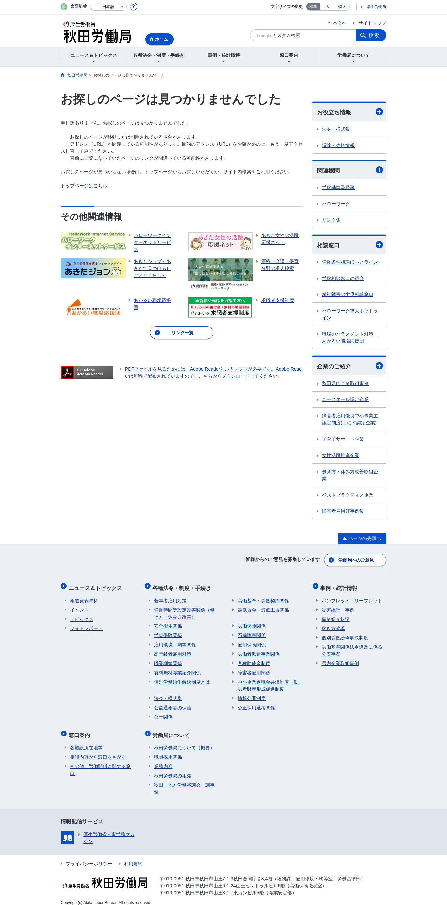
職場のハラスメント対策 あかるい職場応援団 (350, 338)
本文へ (340, 23)
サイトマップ (372, 23)
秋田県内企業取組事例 (345, 384)
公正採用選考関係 (256, 704)
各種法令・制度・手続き (183, 586)
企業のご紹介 (350, 367)
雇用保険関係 (252, 641)
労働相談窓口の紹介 (343, 279)
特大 (342, 6)
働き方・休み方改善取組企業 (350, 476)
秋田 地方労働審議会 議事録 (184, 782)
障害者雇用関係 (254, 669)
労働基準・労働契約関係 (263, 597)
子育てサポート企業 (343, 440)
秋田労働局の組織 (172, 769)
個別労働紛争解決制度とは (182, 678)
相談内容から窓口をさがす (98, 750)
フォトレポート (86, 625)
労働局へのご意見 (356, 560)
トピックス (81, 616)
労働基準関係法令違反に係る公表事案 (352, 647)
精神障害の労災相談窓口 (347, 295)
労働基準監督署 (338, 188)
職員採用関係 (168, 750)
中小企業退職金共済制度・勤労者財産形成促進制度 (268, 682)
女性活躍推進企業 (340, 456)
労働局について (172, 730)
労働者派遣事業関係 (259, 650)
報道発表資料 (84, 597)
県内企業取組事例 (340, 660)
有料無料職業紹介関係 (177, 669)
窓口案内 (80, 730)
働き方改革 (333, 625)
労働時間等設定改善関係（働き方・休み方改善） (184, 610)
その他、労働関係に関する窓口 (100, 763)
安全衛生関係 (168, 622)
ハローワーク (336, 204)
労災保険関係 (168, 632)
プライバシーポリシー (89, 857)
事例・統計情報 (340, 586)
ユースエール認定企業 (345, 400)
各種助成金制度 (254, 660)
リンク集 (331, 220)
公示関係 (163, 713)
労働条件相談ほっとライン (350, 263)
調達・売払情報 (338, 145)
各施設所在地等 (86, 741)
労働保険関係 (252, 622)
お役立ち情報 (350, 112)
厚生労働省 (376, 6)
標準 (313, 6)
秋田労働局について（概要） (184, 741)
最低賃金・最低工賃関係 (263, 606)
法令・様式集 (336, 129)
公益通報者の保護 (172, 704)
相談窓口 (350, 245)
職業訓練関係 (168, 660)
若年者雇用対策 (170, 597)
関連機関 (350, 170)
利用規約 (133, 857)
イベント (79, 606)
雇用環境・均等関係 (175, 641)
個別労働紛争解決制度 (345, 634)
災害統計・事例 (338, 606)
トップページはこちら (84, 185)
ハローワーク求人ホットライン (350, 315)
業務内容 (163, 760)
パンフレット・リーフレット (352, 597)
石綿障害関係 (252, 632)
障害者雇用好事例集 (343, 512)
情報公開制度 (252, 695)
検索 (374, 35)
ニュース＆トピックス (96, 586)
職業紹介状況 (336, 616)
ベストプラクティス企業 (347, 496)
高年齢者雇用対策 (172, 650)
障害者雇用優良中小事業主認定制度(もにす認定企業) (350, 420)
